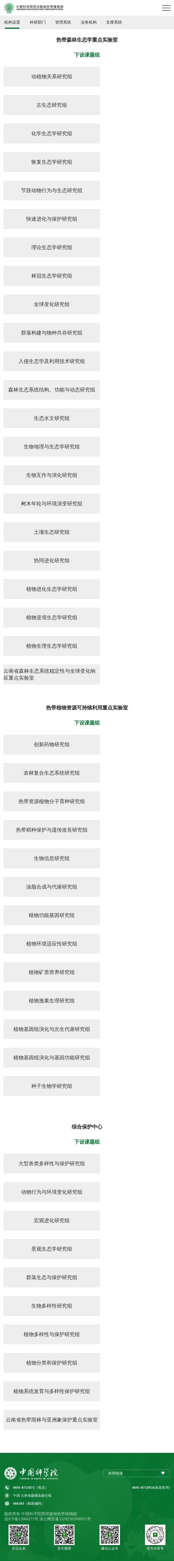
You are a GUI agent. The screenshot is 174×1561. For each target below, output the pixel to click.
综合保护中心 (87, 1127)
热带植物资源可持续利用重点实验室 (87, 708)
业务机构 (89, 22)
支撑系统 (114, 22)
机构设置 (12, 22)
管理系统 (63, 22)
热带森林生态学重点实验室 (87, 40)
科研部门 (38, 22)
